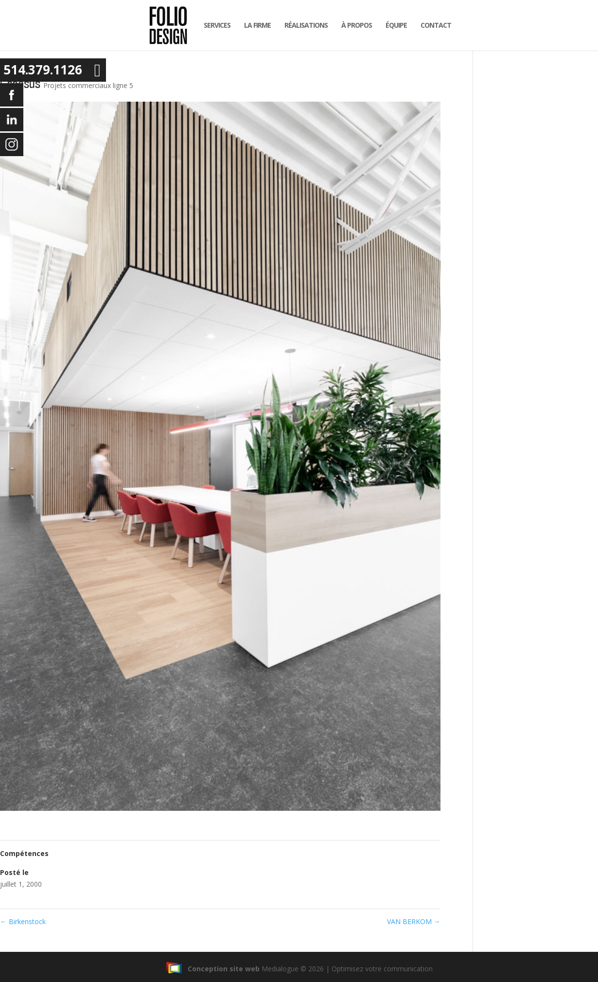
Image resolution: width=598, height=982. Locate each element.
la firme (254, 25)
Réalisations (303, 25)
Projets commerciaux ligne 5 (88, 85)
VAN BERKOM (413, 921)
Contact (433, 25)
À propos (353, 25)
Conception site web (213, 968)
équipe (393, 25)
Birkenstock (23, 921)
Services (214, 25)
